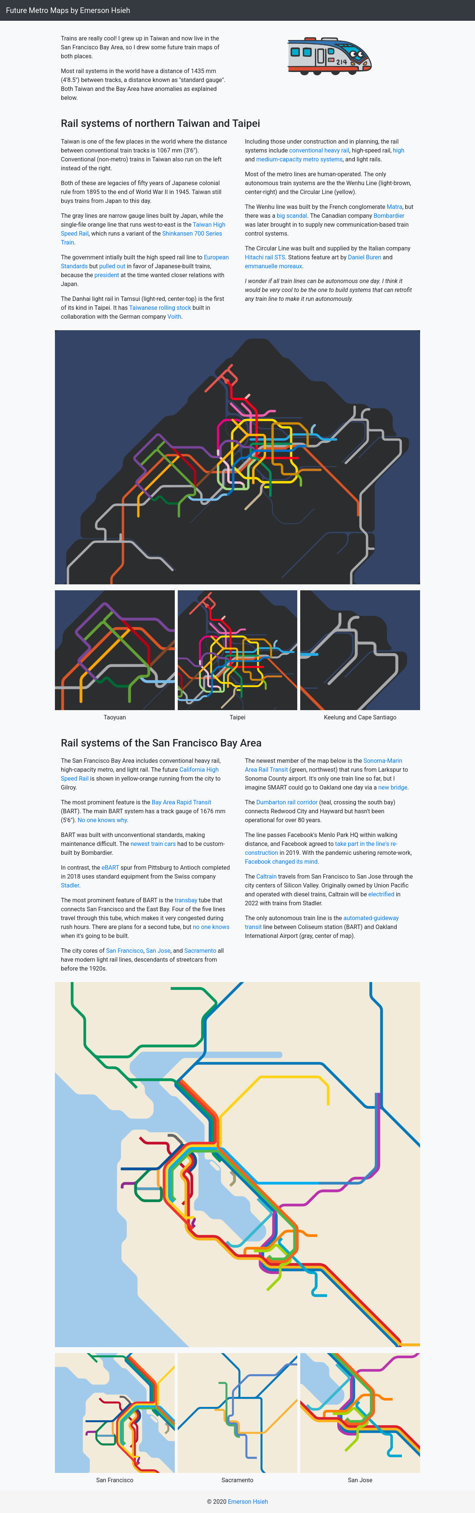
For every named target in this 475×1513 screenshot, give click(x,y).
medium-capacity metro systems (299, 159)
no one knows (211, 927)
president (107, 275)
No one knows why (102, 820)
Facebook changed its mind (281, 861)
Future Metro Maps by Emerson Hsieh (68, 10)
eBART (110, 867)
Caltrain (266, 876)
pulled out (112, 266)
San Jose (158, 950)
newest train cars (153, 843)
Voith (174, 316)
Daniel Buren (364, 257)
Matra (394, 206)
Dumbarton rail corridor (287, 802)
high (398, 150)
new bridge (393, 787)
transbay (186, 900)
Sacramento (200, 950)
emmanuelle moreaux (273, 266)
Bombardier (389, 215)
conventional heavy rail (319, 150)
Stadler (70, 885)
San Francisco (124, 950)
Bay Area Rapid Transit (181, 802)
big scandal (292, 215)
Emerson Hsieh (248, 1501)
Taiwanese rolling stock (160, 307)
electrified (381, 894)
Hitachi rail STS (265, 257)
